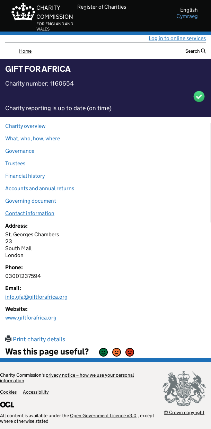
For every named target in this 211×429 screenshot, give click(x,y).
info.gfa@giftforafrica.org (36, 297)
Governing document (30, 201)
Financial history (25, 176)
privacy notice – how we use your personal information (67, 378)
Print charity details (35, 339)
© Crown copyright (184, 412)
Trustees (15, 163)
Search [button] (195, 51)
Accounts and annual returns (39, 188)
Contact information (29, 213)
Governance (19, 151)
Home (25, 51)
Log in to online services (177, 38)
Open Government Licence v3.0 (103, 415)
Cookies (8, 392)
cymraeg (187, 16)
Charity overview (25, 126)
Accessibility (36, 392)
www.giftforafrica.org (30, 317)
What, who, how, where (32, 138)
